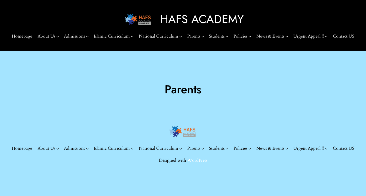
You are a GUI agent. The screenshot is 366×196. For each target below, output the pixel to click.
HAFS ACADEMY (202, 19)
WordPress (197, 160)
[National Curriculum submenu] (180, 36)
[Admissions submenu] (87, 36)
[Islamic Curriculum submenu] (132, 36)
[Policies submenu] (249, 36)
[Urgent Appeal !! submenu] (326, 36)
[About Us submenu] (57, 36)
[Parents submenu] (202, 36)
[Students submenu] (227, 36)
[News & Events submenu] (286, 36)
